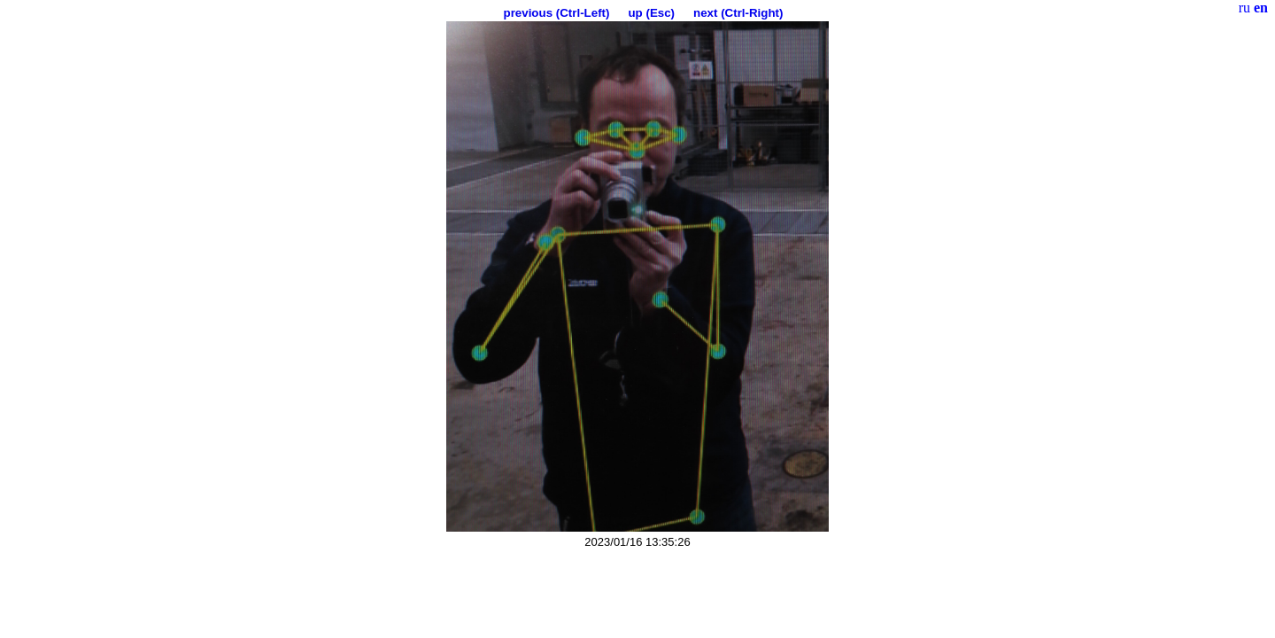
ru (1244, 7)
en (1261, 7)
